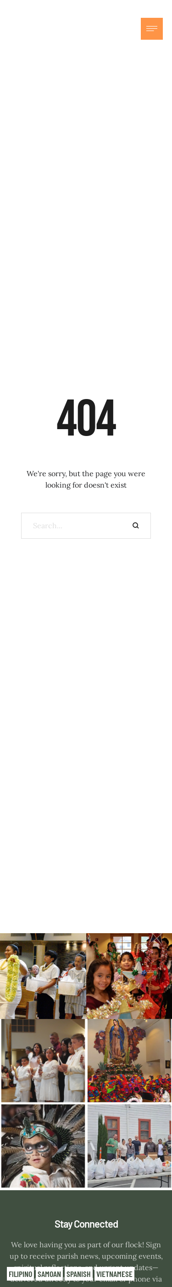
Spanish (79, 1274)
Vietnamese (114, 1274)
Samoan (49, 1274)
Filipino (20, 1274)
